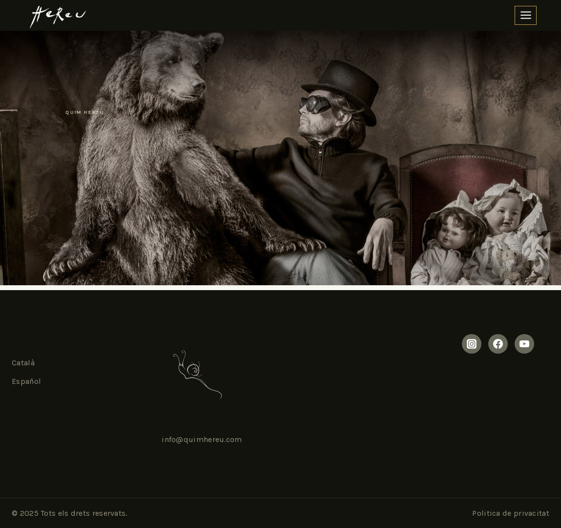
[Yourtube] (524, 344)
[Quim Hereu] (56, 15)
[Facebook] (498, 344)
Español (26, 381)
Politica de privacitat (510, 513)
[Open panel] (526, 15)
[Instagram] (471, 344)
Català (23, 362)
